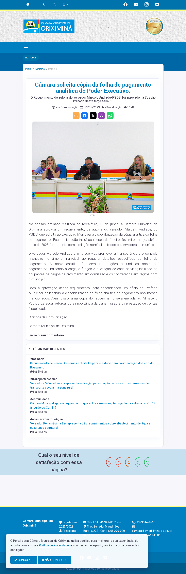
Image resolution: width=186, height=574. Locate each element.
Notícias (40, 69)
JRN (79, 568)
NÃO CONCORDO (54, 560)
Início (28, 69)
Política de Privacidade (54, 545)
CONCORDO (24, 560)
